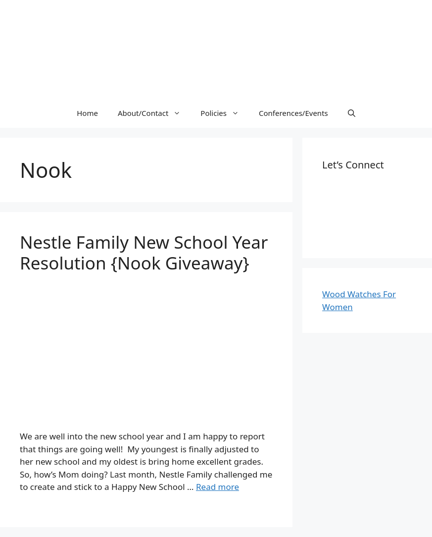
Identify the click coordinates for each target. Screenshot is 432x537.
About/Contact (154, 113)
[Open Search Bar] (351, 113)
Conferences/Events (293, 113)
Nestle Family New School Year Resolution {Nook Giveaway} (144, 252)
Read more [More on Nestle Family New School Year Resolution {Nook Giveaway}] (217, 486)
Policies (224, 113)
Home (87, 113)
